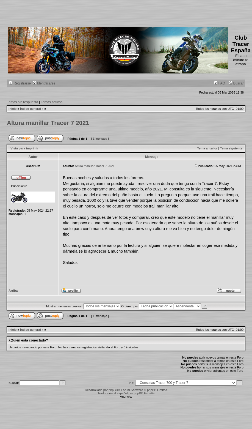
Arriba (13, 290)
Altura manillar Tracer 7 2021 (48, 122)
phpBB (113, 390)
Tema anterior (207, 148)
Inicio (12, 108)
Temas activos (52, 102)
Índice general (30, 108)
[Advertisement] (108, 12)
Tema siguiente (231, 148)
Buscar (236, 83)
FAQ (219, 83)
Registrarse (20, 83)
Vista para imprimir (24, 148)
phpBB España (144, 393)
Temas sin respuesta (22, 102)
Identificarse (44, 83)
